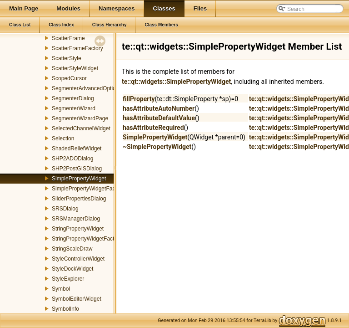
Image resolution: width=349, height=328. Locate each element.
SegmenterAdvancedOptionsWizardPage (101, 88)
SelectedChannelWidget (81, 128)
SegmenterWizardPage (80, 118)
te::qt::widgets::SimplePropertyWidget (176, 81)
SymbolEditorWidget (76, 299)
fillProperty (139, 98)
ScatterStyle (66, 58)
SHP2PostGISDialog (77, 168)
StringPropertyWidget (78, 229)
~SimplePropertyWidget (157, 146)
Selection (63, 138)
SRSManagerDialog (76, 218)
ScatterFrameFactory (77, 48)
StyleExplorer (68, 279)
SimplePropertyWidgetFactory (88, 188)
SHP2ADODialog (72, 158)
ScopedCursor (69, 78)
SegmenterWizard (73, 108)
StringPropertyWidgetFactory (87, 239)
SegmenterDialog (73, 98)
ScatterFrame (68, 38)
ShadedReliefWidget (76, 148)
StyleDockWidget (72, 269)
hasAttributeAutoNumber (158, 108)
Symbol (61, 289)
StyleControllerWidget (78, 259)
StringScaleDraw (72, 249)
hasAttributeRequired (153, 127)
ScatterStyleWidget (75, 68)
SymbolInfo (65, 309)
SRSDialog (65, 208)
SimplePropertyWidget (79, 178)
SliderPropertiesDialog (79, 198)
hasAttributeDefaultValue (159, 118)
